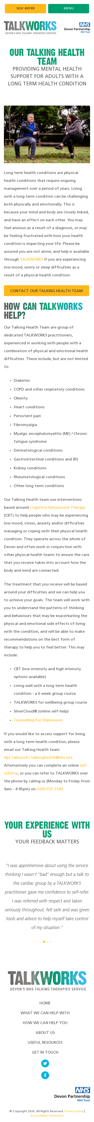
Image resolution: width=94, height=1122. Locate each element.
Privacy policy (74, 1111)
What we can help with (45, 1013)
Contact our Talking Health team (46, 291)
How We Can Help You (45, 1023)
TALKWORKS (31, 260)
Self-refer (25, 8)
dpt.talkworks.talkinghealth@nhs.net (38, 758)
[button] (44, 942)
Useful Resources (45, 1043)
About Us (45, 1033)
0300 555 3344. (50, 789)
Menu (69, 8)
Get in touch (45, 1053)
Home (45, 1003)
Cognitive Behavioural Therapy (57, 508)
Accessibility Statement (47, 1115)
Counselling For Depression (38, 720)
